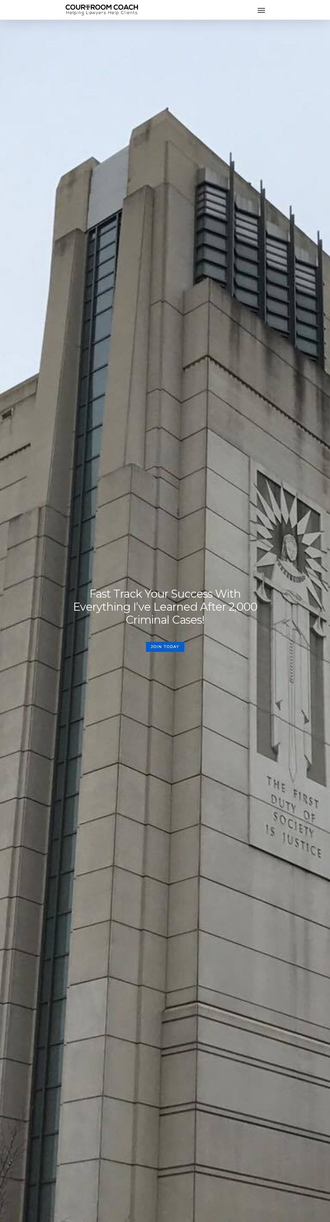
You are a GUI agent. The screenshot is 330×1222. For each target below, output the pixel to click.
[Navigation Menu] (261, 10)
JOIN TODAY (165, 646)
